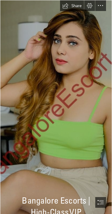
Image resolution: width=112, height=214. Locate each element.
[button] (72, 5)
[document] (56, 107)
